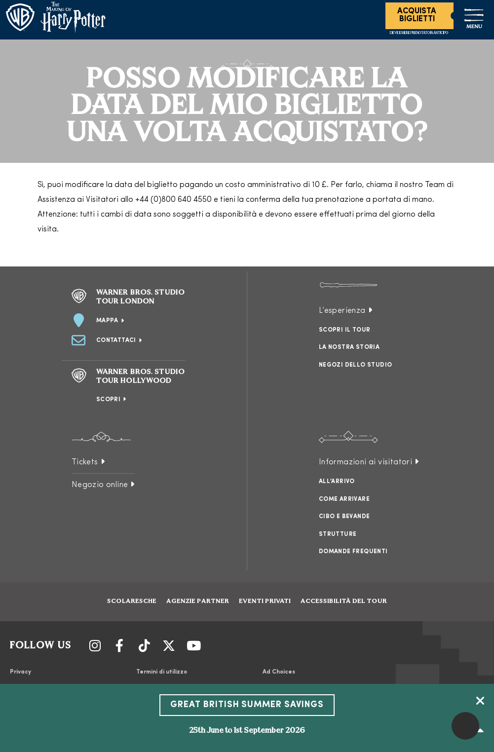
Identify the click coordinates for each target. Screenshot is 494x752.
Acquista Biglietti (416, 15)
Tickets (85, 462)
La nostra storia (349, 347)
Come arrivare (344, 499)
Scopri (108, 400)
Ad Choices (279, 672)
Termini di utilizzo (161, 672)
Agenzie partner (197, 601)
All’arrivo (337, 482)
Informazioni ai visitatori (365, 462)
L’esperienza (342, 311)
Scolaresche (131, 601)
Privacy (20, 672)
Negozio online (100, 485)
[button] (465, 726)
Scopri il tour (345, 330)
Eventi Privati (265, 601)
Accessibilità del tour (344, 601)
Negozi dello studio (355, 365)
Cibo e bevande (344, 517)
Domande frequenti (353, 552)
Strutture (338, 534)
